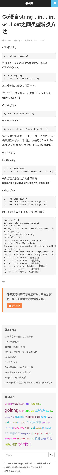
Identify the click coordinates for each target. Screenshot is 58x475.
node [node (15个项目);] (7, 422)
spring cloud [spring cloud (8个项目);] (25, 434)
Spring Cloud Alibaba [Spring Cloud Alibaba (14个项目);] (41, 433)
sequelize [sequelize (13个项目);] (46, 428)
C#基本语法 (10, 357)
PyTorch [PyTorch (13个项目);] (9, 428)
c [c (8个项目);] (5, 404)
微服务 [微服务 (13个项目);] (8, 444)
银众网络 (7, 467)
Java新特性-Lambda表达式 (18, 372)
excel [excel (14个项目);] (16, 403)
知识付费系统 (24, 467)
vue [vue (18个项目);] (32, 438)
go (20, 40)
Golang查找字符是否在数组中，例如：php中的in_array (31, 382)
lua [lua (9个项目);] (51, 411)
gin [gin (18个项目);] (37, 403)
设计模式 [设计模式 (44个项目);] (24, 444)
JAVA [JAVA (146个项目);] (40, 410)
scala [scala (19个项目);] (38, 427)
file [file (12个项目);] (27, 404)
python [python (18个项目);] (46, 422)
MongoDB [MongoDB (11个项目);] (9, 417)
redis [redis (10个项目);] (27, 428)
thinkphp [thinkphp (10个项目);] (21, 439)
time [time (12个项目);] (28, 439)
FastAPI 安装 (11, 362)
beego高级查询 (12, 341)
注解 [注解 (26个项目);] (14, 444)
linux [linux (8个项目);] (47, 411)
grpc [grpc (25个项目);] (27, 410)
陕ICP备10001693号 (12, 471)
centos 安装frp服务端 (15, 347)
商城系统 (15, 467)
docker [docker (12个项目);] (9, 404)
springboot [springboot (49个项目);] (12, 433)
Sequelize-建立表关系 (15, 377)
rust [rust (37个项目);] (32, 427)
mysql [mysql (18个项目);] (44, 417)
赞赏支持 (14, 306)
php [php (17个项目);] (23, 422)
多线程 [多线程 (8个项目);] (43, 439)
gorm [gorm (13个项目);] (21, 411)
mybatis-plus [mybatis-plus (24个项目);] (32, 416)
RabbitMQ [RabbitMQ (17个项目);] (18, 427)
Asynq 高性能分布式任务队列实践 (21, 352)
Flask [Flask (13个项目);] (32, 403)
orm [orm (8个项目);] (19, 422)
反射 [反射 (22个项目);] (37, 438)
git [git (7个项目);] (40, 404)
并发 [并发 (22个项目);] (49, 438)
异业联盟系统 (36, 467)
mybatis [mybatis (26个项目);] (19, 416)
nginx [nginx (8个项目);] (50, 417)
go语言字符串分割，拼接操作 (19, 336)
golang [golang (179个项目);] (11, 410)
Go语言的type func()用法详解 (19, 367)
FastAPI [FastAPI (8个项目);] (22, 404)
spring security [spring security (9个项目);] (11, 439)
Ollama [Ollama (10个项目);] (14, 422)
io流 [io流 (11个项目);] (32, 411)
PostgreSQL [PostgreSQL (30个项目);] (34, 422)
